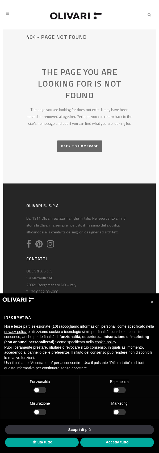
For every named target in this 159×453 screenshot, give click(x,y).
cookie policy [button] (105, 342)
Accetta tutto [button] (117, 442)
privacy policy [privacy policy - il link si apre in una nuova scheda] (15, 332)
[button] (152, 302)
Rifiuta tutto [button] (41, 442)
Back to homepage (79, 146)
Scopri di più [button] (79, 430)
